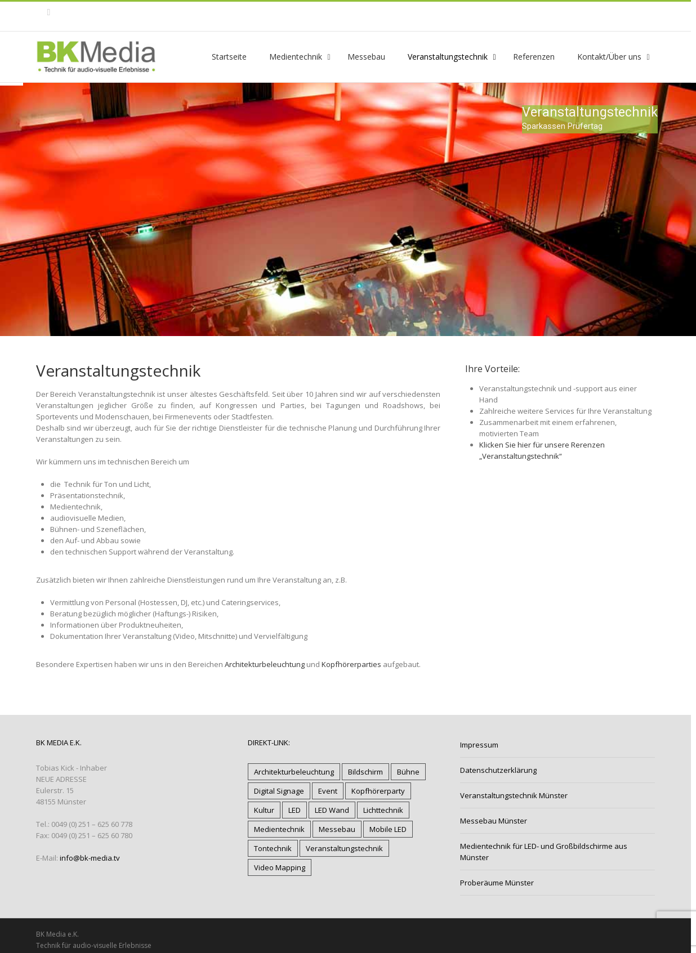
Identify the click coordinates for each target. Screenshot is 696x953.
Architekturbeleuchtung (265, 664)
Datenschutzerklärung (498, 770)
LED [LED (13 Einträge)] (294, 810)
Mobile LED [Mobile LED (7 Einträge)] (388, 829)
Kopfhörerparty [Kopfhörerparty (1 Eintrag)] (378, 791)
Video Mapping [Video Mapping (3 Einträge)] (279, 867)
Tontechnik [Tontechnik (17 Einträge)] (273, 848)
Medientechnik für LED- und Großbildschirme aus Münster (543, 851)
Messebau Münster (493, 821)
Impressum (479, 745)
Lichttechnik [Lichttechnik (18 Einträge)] (383, 810)
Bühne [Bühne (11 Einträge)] (408, 772)
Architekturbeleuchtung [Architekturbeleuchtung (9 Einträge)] (294, 772)
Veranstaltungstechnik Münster (514, 795)
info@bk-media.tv (90, 858)
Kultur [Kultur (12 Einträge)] (264, 810)
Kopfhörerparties (351, 664)
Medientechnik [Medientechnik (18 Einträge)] (279, 829)
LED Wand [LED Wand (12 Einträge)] (332, 810)
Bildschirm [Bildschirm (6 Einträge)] (365, 772)
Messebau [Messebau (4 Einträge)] (337, 829)
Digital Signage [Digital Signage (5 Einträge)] (279, 791)
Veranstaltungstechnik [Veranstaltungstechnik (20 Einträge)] (344, 848)
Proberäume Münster (497, 883)
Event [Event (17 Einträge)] (327, 791)
